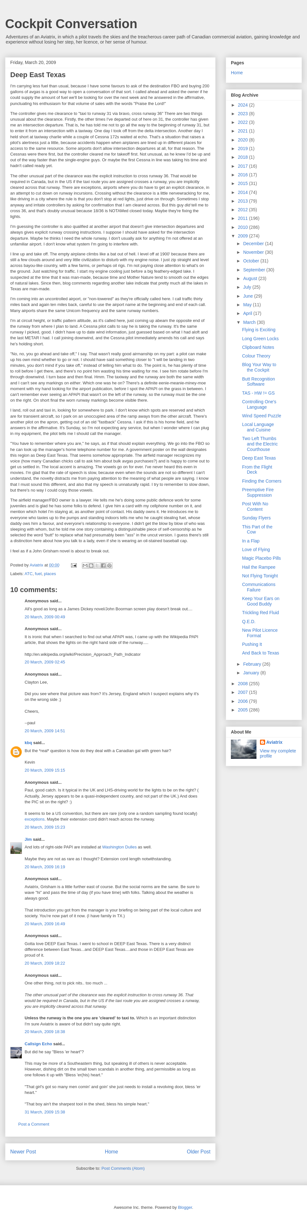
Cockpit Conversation (71, 24)
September (254, 269)
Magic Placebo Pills (261, 558)
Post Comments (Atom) (123, 1168)
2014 (243, 192)
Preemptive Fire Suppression (258, 492)
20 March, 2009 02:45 (45, 662)
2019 (243, 148)
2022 (243, 122)
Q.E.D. (249, 621)
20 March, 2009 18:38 (45, 1031)
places (50, 573)
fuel (38, 573)
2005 (243, 709)
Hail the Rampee (258, 567)
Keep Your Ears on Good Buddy (260, 601)
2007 (243, 692)
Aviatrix (274, 742)
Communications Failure (258, 587)
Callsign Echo (38, 1043)
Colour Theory (256, 355)
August (250, 278)
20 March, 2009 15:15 (45, 770)
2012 (243, 209)
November (254, 252)
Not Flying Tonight (260, 575)
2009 (243, 235)
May (248, 304)
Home (111, 1151)
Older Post (198, 1151)
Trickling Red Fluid (260, 612)
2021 (243, 130)
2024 (243, 105)
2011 (243, 218)
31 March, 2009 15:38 (45, 1112)
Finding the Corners (261, 481)
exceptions (34, 819)
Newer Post (23, 1151)
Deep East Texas (259, 458)
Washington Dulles (119, 847)
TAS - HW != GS (258, 393)
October (251, 260)
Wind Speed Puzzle (261, 415)
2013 (243, 201)
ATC (29, 573)
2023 (243, 113)
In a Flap (250, 540)
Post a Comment (33, 1124)
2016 (243, 174)
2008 (243, 683)
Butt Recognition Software (258, 381)
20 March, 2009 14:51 (45, 730)
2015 (243, 183)
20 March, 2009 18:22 (45, 963)
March (250, 322)
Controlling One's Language (259, 404)
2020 (243, 139)
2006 (243, 701)
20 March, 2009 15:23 (45, 827)
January (251, 672)
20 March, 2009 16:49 (45, 923)
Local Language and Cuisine (258, 427)
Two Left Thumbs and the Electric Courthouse (260, 444)
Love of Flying (256, 549)
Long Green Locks (260, 338)
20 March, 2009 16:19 (45, 866)
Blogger (185, 1207)
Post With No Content (255, 506)
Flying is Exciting (258, 329)
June (248, 296)
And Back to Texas (260, 652)
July (247, 287)
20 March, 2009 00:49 (45, 616)
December (254, 243)
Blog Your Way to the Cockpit (259, 367)
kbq (28, 742)
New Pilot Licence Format (260, 633)
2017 (243, 166)
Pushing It (252, 644)
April (248, 313)
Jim (28, 839)
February (252, 664)
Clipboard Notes (258, 347)
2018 (243, 157)
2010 (243, 227)
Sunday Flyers (256, 517)
